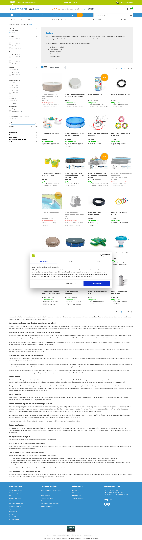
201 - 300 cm (16, 56)
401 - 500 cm (16, 43)
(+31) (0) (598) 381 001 (111, 490)
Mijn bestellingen (77, 492)
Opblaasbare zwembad (57, 47)
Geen (14, 118)
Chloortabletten (14, 364)
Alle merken (15, 30)
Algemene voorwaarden (15, 508)
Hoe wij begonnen (14, 519)
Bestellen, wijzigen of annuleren (18, 492)
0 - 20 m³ (15, 82)
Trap (13, 113)
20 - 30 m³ (15, 85)
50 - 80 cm (15, 72)
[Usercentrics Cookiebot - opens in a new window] (102, 255)
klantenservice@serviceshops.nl (114, 492)
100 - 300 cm (16, 38)
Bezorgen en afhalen (15, 498)
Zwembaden (44, 508)
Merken (23, 24)
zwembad (31, 428)
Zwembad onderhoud (47, 498)
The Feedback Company (60, 538)
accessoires (15, 399)
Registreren (75, 490)
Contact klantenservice (15, 490)
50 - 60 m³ (15, 92)
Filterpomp (15, 109)
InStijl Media (92, 535)
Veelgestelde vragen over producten (51, 490)
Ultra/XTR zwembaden (76, 342)
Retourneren (12, 501)
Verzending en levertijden (16, 503)
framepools (52, 342)
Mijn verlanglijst (76, 495)
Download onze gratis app (48, 492)
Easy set (97, 335)
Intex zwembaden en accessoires (50, 503)
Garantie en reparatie (15, 506)
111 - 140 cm (16, 77)
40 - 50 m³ (15, 90)
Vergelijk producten (77, 498)
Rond (14, 98)
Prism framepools (62, 342)
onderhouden (75, 407)
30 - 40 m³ (15, 87)
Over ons (11, 514)
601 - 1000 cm (16, 48)
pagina (14, 432)
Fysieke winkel (13, 517)
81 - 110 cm (16, 74)
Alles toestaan (97, 283)
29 (128, 68)
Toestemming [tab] (43, 261)
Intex (30, 24)
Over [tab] (98, 261)
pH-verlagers (48, 373)
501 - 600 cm (16, 46)
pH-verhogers (38, 373)
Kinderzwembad (54, 54)
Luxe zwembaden (55, 56)
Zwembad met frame (56, 49)
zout (10, 367)
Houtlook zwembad (55, 51)
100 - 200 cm (16, 54)
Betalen (11, 495)
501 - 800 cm (16, 63)
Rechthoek (15, 100)
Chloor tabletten (45, 495)
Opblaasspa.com (60, 388)
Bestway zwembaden (47, 506)
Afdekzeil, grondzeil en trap (20, 116)
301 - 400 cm (16, 41)
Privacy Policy (13, 511)
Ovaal (14, 103)
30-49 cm (15, 69)
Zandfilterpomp (17, 111)
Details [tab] (71, 261)
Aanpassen (71, 283)
